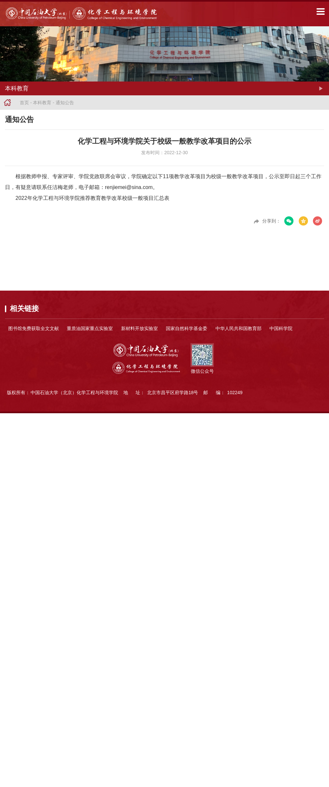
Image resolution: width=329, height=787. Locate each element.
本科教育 (42, 102)
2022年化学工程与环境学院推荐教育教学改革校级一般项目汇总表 (92, 198)
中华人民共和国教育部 (238, 328)
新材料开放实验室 (139, 328)
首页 (24, 102)
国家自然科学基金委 (186, 328)
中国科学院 (280, 328)
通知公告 (65, 102)
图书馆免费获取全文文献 (33, 328)
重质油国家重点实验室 (90, 328)
